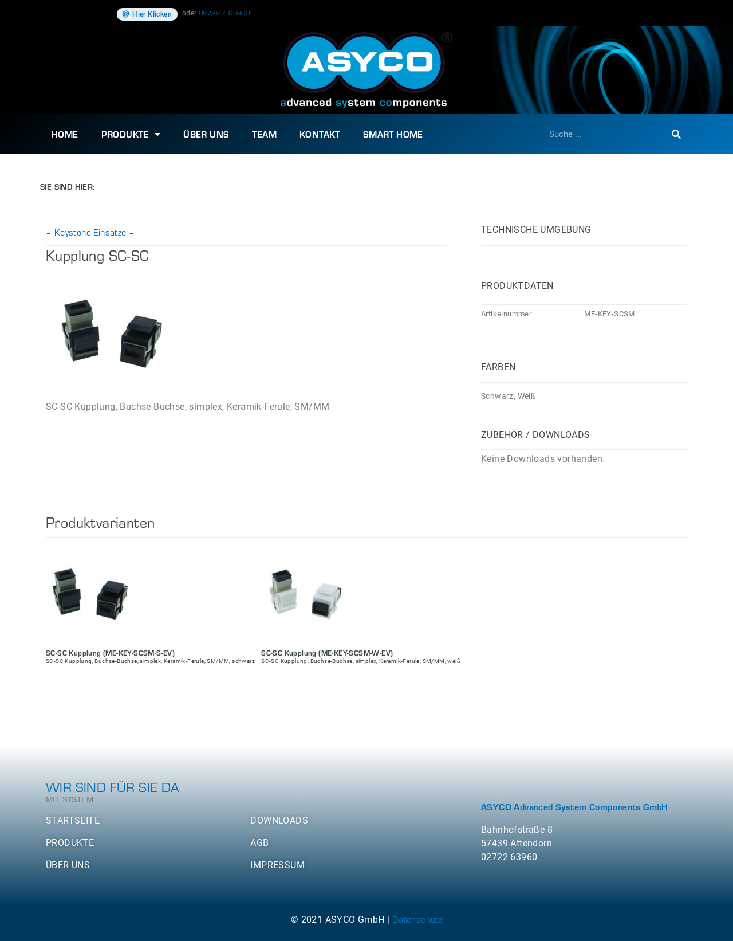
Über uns (206, 134)
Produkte (131, 134)
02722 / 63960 (224, 12)
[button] (147, 14)
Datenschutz (417, 919)
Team (264, 134)
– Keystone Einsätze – (90, 232)
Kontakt (319, 134)
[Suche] (676, 134)
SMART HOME (393, 134)
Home (65, 134)
